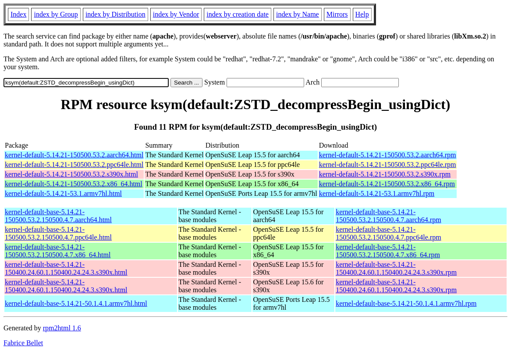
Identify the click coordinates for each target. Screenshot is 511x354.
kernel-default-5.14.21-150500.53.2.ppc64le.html (74, 164)
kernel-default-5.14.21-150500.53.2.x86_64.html (73, 184)
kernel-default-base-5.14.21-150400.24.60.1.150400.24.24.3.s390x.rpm (396, 268)
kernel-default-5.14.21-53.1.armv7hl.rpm (376, 193)
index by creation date (237, 14)
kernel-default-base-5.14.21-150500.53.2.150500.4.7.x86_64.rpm (388, 250)
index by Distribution (115, 14)
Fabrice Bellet (23, 343)
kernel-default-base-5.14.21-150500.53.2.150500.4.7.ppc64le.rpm (388, 233)
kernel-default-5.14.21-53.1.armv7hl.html (63, 193)
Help (362, 14)
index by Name (297, 14)
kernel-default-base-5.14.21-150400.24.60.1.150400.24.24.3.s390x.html (66, 268)
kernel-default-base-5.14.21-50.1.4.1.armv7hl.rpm (406, 303)
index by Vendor (176, 14)
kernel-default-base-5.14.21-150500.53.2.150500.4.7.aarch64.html (58, 215)
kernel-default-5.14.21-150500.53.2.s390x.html (71, 174)
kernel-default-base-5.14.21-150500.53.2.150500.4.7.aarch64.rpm (388, 215)
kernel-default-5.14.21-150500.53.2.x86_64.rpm (387, 184)
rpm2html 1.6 (62, 328)
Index (18, 14)
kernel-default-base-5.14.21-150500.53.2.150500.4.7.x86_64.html (57, 250)
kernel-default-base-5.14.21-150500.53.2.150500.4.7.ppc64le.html (58, 233)
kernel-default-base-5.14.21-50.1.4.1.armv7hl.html (76, 303)
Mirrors (337, 14)
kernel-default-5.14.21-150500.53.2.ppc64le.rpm (387, 164)
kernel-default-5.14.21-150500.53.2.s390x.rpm (385, 174)
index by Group (56, 14)
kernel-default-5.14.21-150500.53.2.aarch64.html (74, 155)
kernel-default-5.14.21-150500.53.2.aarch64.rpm (387, 155)
